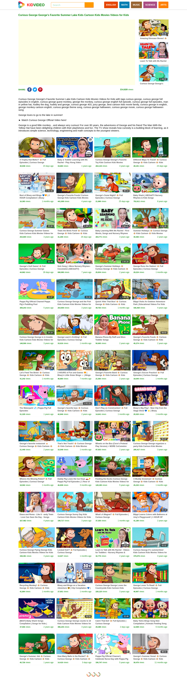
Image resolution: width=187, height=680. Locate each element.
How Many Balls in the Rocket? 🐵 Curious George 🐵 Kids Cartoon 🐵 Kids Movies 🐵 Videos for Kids (74, 659)
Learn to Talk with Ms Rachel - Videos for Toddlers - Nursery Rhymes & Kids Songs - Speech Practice (112, 553)
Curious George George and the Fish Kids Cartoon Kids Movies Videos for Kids (74, 304)
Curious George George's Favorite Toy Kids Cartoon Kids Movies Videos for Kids (111, 162)
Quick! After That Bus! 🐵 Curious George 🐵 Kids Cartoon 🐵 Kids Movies (110, 304)
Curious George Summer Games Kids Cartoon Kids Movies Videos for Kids (36, 233)
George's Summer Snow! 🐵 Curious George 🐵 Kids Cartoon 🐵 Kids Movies (150, 659)
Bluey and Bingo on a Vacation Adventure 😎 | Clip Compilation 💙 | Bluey (74, 588)
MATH (124, 5)
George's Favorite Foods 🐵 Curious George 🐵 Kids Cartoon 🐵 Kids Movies (149, 340)
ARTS (163, 5)
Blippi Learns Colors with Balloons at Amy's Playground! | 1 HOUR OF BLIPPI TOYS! (150, 517)
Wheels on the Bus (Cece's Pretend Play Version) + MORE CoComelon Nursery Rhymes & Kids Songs (111, 446)
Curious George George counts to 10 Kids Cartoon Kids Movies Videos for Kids (74, 623)
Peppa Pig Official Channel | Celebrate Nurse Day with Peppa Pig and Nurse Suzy (111, 659)
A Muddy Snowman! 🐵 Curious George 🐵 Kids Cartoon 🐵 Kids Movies (148, 481)
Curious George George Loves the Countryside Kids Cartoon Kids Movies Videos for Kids (110, 588)
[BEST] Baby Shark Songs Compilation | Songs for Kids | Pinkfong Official (33, 623)
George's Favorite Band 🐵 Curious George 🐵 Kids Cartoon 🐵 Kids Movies (111, 375)
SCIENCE (150, 5)
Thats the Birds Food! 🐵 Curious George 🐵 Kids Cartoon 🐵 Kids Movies (73, 233)
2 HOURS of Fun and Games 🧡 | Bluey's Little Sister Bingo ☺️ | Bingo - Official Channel (74, 375)
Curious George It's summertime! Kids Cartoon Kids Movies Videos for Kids (150, 553)
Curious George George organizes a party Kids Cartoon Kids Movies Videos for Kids (149, 446)
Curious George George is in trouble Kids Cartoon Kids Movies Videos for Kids (36, 340)
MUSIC (136, 5)
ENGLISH (111, 5)
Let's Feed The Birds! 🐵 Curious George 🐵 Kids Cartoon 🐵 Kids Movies (35, 375)
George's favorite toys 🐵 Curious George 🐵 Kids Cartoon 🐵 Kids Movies (73, 411)
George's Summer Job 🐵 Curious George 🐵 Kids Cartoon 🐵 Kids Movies (35, 659)
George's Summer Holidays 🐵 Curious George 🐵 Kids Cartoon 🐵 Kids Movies (111, 269)
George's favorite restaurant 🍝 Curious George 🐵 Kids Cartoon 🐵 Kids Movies (36, 446)
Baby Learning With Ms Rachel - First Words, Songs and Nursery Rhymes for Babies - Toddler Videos (112, 233)
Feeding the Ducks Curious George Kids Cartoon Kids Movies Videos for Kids (112, 481)
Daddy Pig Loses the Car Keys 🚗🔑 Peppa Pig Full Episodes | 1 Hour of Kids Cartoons (74, 481)
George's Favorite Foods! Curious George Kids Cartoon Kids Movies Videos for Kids (73, 198)
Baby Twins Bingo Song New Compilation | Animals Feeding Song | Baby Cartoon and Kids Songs (149, 623)
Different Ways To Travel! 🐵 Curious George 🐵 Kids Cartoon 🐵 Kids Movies (150, 162)
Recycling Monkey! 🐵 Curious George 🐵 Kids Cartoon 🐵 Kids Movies (34, 588)
